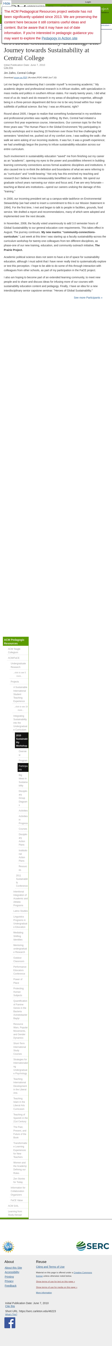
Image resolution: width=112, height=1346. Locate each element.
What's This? (11, 1314)
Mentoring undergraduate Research (20, 948)
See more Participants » (88, 297)
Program (23, 760)
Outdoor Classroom (18, 960)
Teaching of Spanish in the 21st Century (20, 1118)
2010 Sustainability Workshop (22, 740)
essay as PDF (20, 77)
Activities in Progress (23, 819)
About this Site (13, 1267)
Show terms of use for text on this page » (55, 1281)
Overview (23, 753)
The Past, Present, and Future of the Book (19, 1132)
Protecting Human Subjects (18, 992)
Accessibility (12, 1272)
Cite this (8, 67)
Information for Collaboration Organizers (18, 1191)
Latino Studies (20, 911)
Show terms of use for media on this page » (56, 1287)
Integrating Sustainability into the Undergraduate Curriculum (20, 723)
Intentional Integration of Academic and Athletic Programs (20, 898)
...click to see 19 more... (21, 708)
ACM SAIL (13, 1206)
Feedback (10, 1285)
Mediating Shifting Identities (18, 936)
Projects (15, 681)
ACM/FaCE (13, 658)
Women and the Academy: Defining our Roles (20, 1168)
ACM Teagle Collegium (14, 651)
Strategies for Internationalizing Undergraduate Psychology (20, 1066)
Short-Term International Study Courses (19, 1048)
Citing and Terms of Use (50, 1266)
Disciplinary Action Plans (23, 839)
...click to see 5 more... (19, 674)
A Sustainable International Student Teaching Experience (20, 694)
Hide (6, 3)
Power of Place (17, 981)
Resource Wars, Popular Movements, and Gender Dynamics (20, 1031)
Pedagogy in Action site (59, 38)
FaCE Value (17, 1200)
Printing (9, 1276)
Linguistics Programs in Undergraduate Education (20, 922)
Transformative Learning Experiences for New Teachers (20, 1150)
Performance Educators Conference (19, 970)
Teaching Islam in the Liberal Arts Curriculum (19, 1103)
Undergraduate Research (18, 665)
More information (44, 1292)
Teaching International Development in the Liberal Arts (20, 1086)
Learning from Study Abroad (15, 1213)
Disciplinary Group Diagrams (23, 798)
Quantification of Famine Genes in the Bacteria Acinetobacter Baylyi (20, 1010)
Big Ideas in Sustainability (23, 780)
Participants (23, 768)
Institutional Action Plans (23, 855)
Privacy (9, 1281)
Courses (23, 829)
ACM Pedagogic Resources (14, 641)
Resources (23, 868)
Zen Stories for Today (19, 1180)
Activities (23, 810)
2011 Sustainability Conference (22, 880)
